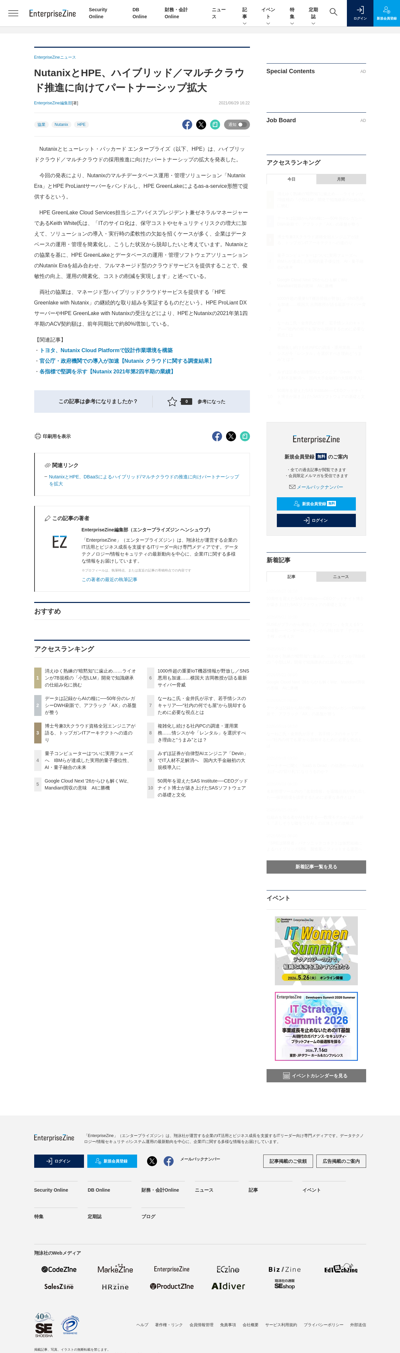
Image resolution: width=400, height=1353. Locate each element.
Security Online (51, 1190)
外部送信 (358, 1325)
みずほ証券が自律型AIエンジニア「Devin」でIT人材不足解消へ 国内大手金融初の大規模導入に (203, 879)
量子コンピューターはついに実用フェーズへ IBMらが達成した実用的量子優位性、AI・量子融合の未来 (89, 879)
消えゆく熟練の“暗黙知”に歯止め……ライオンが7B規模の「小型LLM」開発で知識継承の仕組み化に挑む (90, 797)
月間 (341, 179)
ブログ (148, 1216)
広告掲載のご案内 (341, 1161)
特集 (292, 13)
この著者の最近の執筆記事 (109, 698)
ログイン (315, 520)
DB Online (99, 1190)
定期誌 (313, 13)
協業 (41, 124)
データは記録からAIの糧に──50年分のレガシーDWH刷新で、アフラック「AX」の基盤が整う (90, 824)
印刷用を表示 (52, 555)
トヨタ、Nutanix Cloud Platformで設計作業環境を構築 (106, 350)
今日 (291, 179)
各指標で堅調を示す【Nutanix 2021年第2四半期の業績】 (108, 371)
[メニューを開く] (13, 13)
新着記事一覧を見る (316, 866)
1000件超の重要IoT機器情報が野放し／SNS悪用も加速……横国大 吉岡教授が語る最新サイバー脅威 (203, 797)
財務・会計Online (160, 1190)
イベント (268, 13)
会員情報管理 (201, 1325)
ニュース (341, 576)
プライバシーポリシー (324, 1325)
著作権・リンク (169, 1325)
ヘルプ (142, 1325)
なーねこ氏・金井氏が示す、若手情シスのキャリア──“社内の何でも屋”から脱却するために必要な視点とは (202, 824)
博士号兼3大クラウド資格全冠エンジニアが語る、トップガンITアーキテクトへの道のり (90, 852)
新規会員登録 (314, 504)
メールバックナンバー (316, 487)
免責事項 (228, 1325)
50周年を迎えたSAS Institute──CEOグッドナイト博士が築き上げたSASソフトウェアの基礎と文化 (203, 907)
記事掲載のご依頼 (288, 1161)
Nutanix (61, 124)
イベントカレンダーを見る (315, 1075)
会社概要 (251, 1325)
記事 (244, 13)
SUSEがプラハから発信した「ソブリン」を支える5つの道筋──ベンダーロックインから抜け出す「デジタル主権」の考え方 (315, 630)
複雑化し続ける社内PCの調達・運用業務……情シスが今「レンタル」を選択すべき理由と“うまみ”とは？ (202, 852)
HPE (81, 124)
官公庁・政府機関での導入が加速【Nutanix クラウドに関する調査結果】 (127, 361)
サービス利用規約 (281, 1325)
